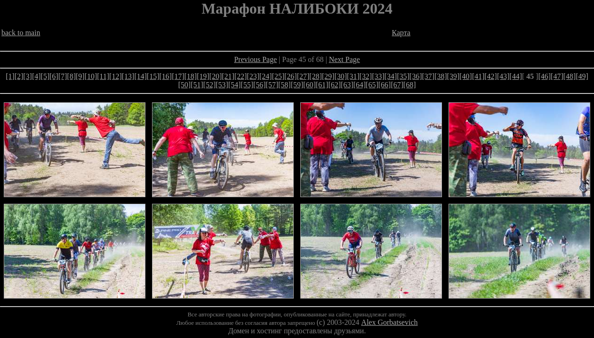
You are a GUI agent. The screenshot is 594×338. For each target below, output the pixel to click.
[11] (103, 76)
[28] (315, 76)
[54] (234, 85)
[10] (90, 76)
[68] (410, 85)
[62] (334, 85)
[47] (557, 76)
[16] (165, 76)
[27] (303, 76)
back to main (20, 33)
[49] (582, 76)
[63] (347, 85)
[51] (196, 85)
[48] (569, 76)
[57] (272, 85)
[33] (378, 76)
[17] (178, 76)
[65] (372, 85)
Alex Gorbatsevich (389, 322)
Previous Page (255, 59)
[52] (209, 85)
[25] (278, 76)
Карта (401, 33)
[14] (140, 76)
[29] (328, 76)
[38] (440, 76)
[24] (265, 76)
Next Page (344, 59)
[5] (45, 76)
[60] (309, 85)
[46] (544, 76)
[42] (491, 76)
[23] (253, 76)
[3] (27, 76)
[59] (297, 85)
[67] (397, 85)
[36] (416, 76)
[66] (384, 85)
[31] (353, 76)
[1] (10, 76)
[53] (222, 85)
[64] (359, 85)
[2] (19, 76)
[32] (365, 76)
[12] (115, 76)
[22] (240, 76)
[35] (403, 76)
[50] (184, 85)
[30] (341, 76)
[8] (71, 76)
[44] (516, 76)
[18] (190, 76)
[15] (153, 76)
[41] (478, 76)
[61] (322, 85)
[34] (390, 76)
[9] (80, 76)
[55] (247, 85)
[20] (215, 76)
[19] (203, 76)
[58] (284, 85)
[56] (259, 85)
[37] (428, 76)
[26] (290, 76)
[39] (453, 76)
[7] (62, 76)
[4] (36, 76)
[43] (503, 76)
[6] (54, 76)
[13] (128, 76)
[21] (228, 76)
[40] (465, 76)
